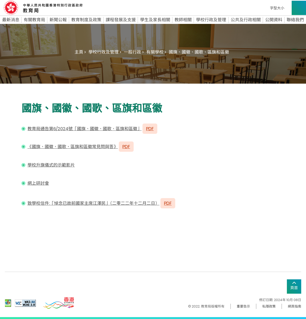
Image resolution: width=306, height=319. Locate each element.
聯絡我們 (295, 20)
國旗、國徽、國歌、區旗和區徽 (199, 52)
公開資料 (273, 20)
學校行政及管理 (211, 20)
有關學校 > (156, 52)
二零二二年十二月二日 (133, 203)
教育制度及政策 (86, 20)
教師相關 (183, 20)
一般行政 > (134, 52)
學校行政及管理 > (104, 52)
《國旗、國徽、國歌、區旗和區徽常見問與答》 (72, 147)
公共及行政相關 (246, 20)
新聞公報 (58, 20)
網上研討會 (38, 183)
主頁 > (80, 52)
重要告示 (243, 306)
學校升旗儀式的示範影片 (51, 165)
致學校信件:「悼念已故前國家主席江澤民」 (68, 203)
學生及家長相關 (155, 20)
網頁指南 (294, 306)
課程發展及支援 (121, 20)
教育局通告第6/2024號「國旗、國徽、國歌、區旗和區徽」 (84, 129)
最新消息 (10, 20)
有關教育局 (34, 20)
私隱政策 (269, 306)
